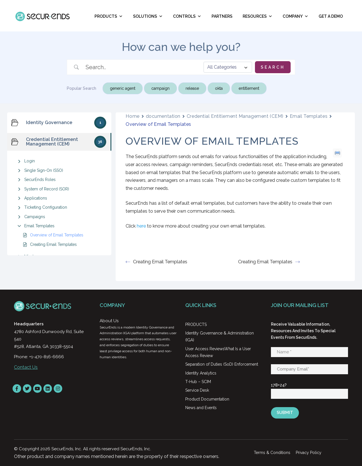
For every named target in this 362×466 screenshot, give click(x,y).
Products (108, 16)
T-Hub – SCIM (198, 381)
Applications (35, 198)
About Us (109, 320)
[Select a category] (228, 67)
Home (132, 116)
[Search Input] (142, 67)
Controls (187, 16)
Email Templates (39, 226)
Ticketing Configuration (45, 207)
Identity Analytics (200, 373)
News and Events (201, 407)
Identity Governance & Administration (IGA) (219, 336)
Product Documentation (207, 399)
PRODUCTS (196, 324)
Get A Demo (331, 16)
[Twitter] (27, 388)
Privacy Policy (308, 452)
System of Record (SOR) (46, 189)
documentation (163, 116)
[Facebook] (17, 388)
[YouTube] (37, 388)
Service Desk (197, 390)
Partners (222, 16)
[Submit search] (273, 67)
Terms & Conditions (272, 452)
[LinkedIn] (47, 388)
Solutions (148, 16)
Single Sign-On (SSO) (43, 170)
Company (295, 16)
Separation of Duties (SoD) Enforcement (221, 364)
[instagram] (58, 388)
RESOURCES (257, 16)
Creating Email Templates (53, 244)
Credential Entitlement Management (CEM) (235, 116)
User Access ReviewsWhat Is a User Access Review (218, 352)
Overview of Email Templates (56, 235)
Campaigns (34, 216)
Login (29, 161)
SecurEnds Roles (40, 179)
